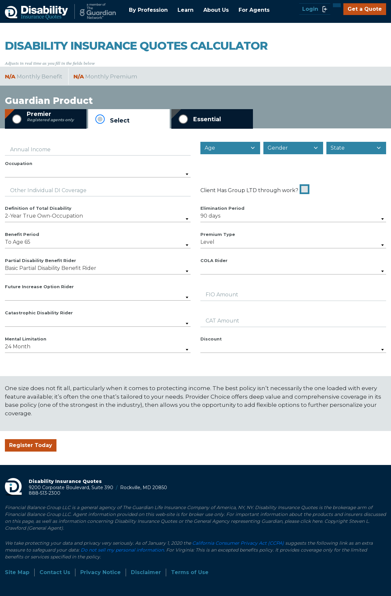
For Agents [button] (254, 10)
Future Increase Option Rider (39, 286)
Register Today (30, 445)
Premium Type (217, 234)
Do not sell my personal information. (123, 550)
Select (120, 120)
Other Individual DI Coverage (48, 190)
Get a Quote (365, 9)
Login (314, 9)
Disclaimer (146, 572)
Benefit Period (22, 234)
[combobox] (98, 172)
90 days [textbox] (210, 216)
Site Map (17, 572)
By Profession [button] (148, 10)
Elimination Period (222, 208)
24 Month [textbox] (17, 346)
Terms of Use (190, 572)
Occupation (18, 163)
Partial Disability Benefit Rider (40, 260)
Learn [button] (186, 10)
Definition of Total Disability (38, 208)
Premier (50, 116)
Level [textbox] (207, 242)
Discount (211, 339)
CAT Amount (222, 321)
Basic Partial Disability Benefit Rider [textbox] (50, 268)
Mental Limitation (25, 339)
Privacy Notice (100, 572)
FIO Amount (222, 294)
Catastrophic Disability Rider (39, 312)
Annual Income (30, 149)
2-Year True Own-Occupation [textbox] (44, 216)
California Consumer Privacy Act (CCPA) (238, 543)
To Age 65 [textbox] (17, 242)
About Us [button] (216, 10)
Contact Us (54, 572)
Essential (207, 119)
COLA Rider (213, 260)
